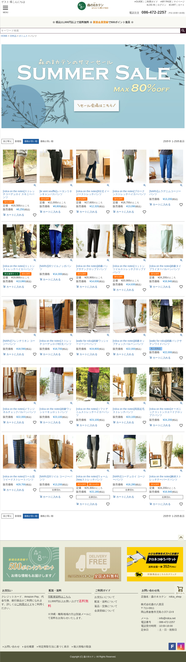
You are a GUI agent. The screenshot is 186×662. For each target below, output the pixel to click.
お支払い (7, 590)
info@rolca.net (167, 618)
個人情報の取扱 (82, 646)
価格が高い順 (46, 141)
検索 (183, 30)
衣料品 (13, 36)
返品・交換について (105, 606)
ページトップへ (181, 538)
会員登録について (104, 610)
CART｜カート (177, 5)
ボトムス (23, 36)
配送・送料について (105, 601)
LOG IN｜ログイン (157, 5)
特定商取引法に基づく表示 (54, 646)
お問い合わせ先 (150, 590)
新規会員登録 (100, 22)
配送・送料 (55, 590)
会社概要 (29, 646)
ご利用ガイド (24, 604)
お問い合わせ (12, 646)
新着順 (18, 141)
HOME (4, 36)
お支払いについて (104, 597)
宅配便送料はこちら (59, 596)
